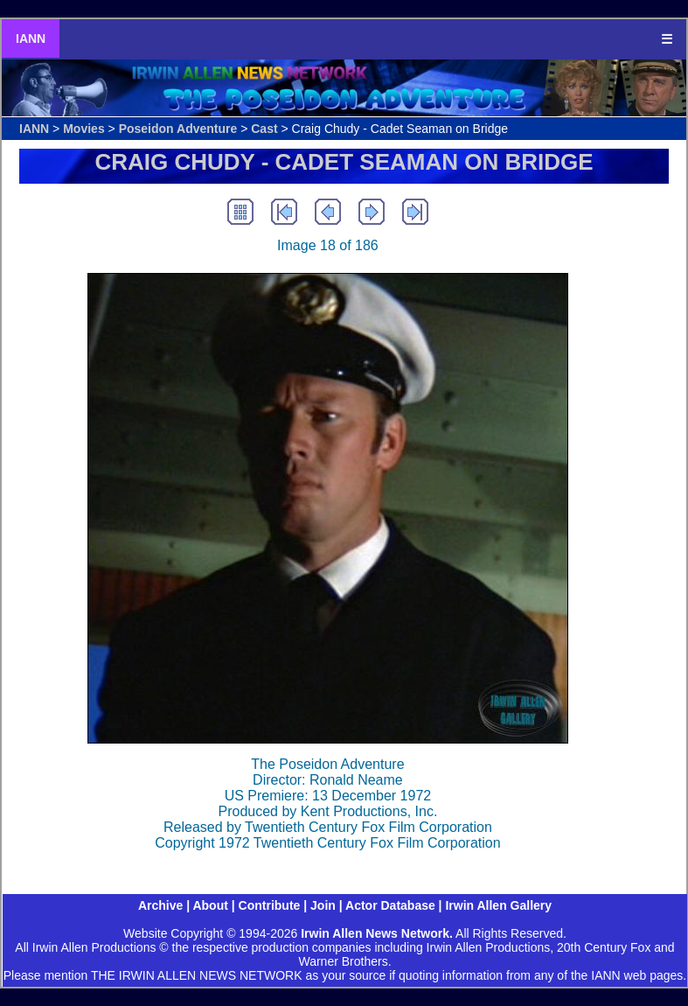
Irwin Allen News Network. (377, 933)
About (209, 905)
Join (323, 905)
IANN (30, 38)
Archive (160, 905)
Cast (264, 129)
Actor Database (390, 905)
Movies (83, 129)
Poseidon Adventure (178, 129)
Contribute (270, 905)
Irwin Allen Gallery (498, 905)
